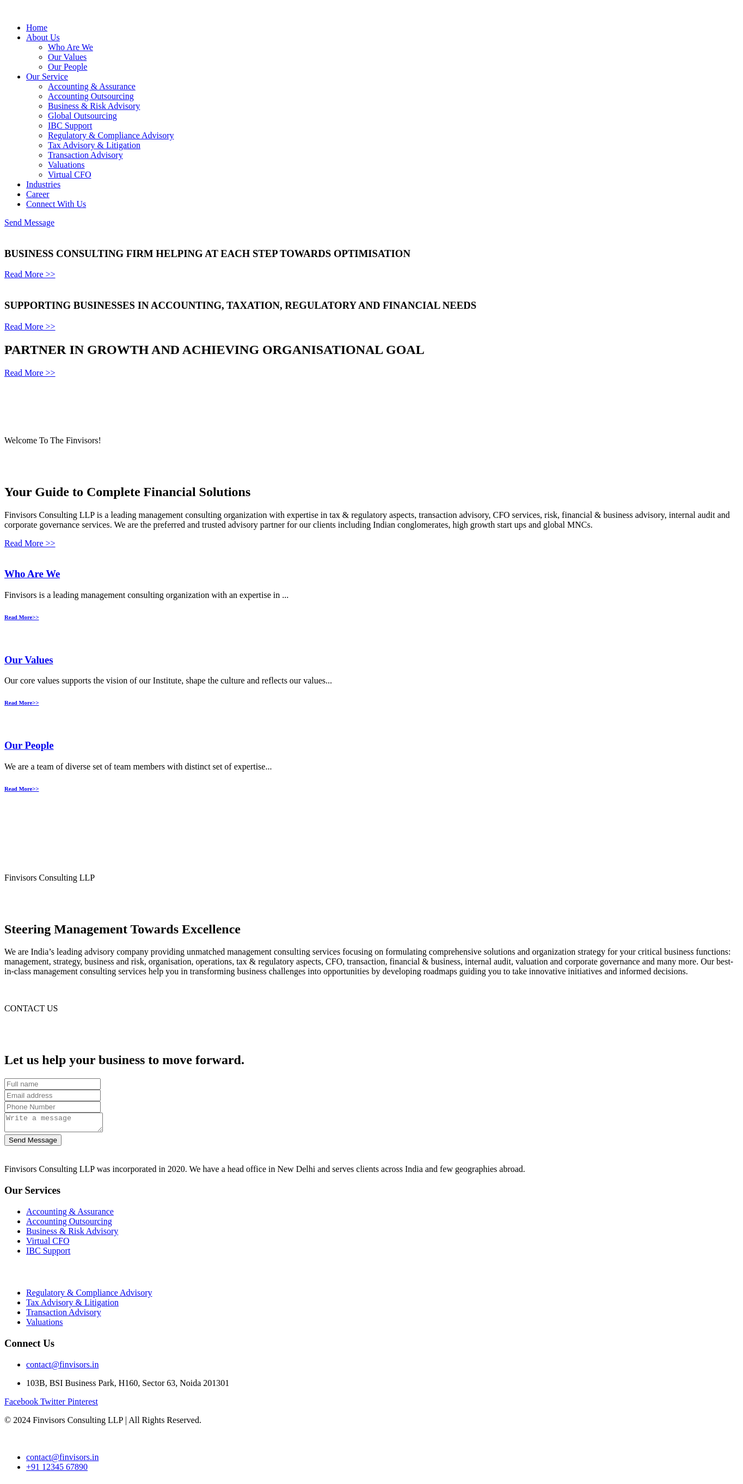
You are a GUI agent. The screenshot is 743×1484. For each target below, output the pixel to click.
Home (36, 27)
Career (38, 194)
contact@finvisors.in (62, 1367)
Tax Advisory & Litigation (94, 145)
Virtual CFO (69, 174)
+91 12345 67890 (57, 1470)
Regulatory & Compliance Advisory (111, 135)
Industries (43, 184)
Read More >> (30, 274)
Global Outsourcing (82, 115)
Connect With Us (56, 204)
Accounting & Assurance (92, 86)
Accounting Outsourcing (91, 96)
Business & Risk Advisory (94, 106)
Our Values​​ (28, 659)
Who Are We (70, 47)
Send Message (29, 222)
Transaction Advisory (85, 155)
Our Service (47, 76)
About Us (43, 37)
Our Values (67, 57)
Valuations (66, 164)
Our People (67, 66)
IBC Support (70, 125)
